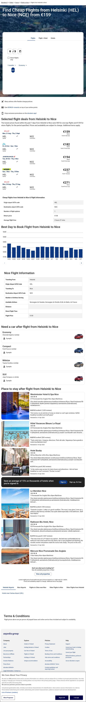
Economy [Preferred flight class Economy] (23, 63)
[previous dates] (4, 263)
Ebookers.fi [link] (4, 2)
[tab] (33, 38)
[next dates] (81, 263)
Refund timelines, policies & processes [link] (73, 656)
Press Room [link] (6, 664)
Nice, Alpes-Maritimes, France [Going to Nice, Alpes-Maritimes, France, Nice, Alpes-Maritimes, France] (45, 52)
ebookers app (31, 113)
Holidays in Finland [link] (29, 657)
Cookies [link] (47, 647)
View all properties (43, 574)
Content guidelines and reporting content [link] (51, 668)
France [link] (17, 2)
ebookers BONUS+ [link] (8, 667)
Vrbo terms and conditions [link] (52, 657)
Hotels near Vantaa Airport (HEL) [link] (13, 593)
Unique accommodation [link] (31, 661)
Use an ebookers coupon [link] (73, 661)
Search (43, 68)
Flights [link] (11, 2)
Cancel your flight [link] (70, 652)
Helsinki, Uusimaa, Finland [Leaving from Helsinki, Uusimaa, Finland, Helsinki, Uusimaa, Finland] (21, 52)
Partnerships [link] (7, 657)
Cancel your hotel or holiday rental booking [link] (73, 648)
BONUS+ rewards (13, 107)
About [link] (5, 644)
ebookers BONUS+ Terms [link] (52, 664)
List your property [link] (8, 650)
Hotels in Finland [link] (29, 644)
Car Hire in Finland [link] (29, 650)
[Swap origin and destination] (31, 51)
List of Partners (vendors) (10, 694)
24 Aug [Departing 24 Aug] (62, 52)
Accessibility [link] (48, 661)
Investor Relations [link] (8, 661)
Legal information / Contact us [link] (12, 671)
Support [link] (68, 644)
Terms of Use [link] (48, 650)
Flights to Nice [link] (25, 2)
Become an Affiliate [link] (8, 654)
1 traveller (12, 63)
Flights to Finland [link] (29, 654)
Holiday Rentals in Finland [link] (31, 647)
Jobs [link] (4, 647)
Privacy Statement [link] (50, 644)
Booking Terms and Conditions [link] (53, 654)
